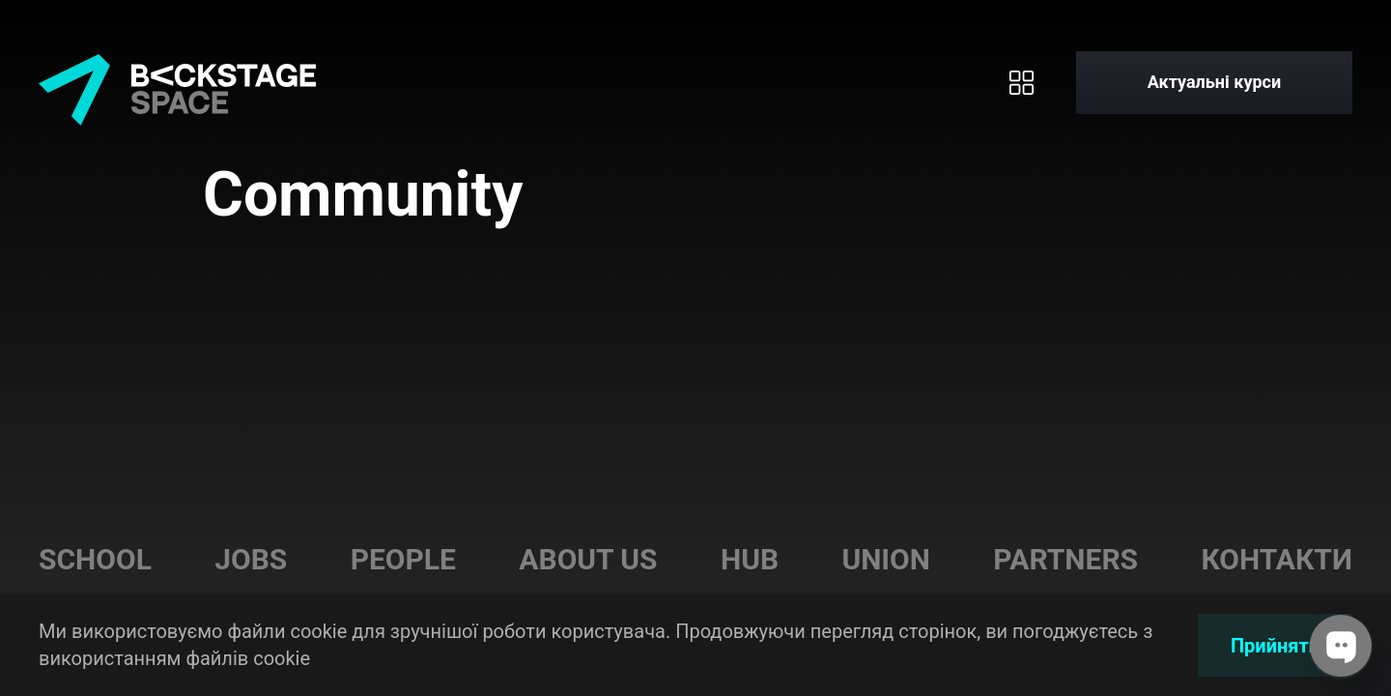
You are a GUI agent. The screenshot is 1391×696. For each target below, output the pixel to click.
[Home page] (177, 82)
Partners (1065, 559)
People (403, 559)
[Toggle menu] (1021, 82)
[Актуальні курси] (1214, 82)
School (95, 559)
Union (885, 559)
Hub (750, 559)
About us (588, 559)
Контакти (1276, 559)
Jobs (250, 559)
